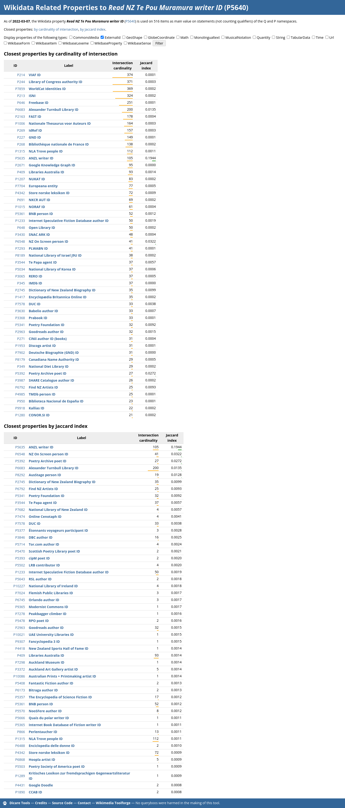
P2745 (20, 290)
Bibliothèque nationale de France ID (59, 144)
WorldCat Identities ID (47, 88)
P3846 (20, 537)
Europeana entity (43, 186)
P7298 (20, 662)
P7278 (20, 613)
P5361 (20, 213)
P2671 (20, 165)
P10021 (19, 634)
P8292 (20, 475)
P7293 (20, 248)
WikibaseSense (139, 43)
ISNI (32, 95)
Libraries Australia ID (46, 172)
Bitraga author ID (43, 690)
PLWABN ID (38, 248)
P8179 (20, 359)
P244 (21, 81)
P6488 (20, 745)
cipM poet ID (39, 558)
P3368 (20, 318)
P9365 (20, 607)
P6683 (20, 109)
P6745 (20, 600)
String (280, 37)
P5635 (20, 158)
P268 (21, 144)
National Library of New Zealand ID (58, 509)
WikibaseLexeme (76, 43)
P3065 (20, 276)
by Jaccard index (92, 29)
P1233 (20, 220)
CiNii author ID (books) (48, 338)
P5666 (20, 718)
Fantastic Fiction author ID (51, 683)
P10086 (19, 676)
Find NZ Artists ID (43, 387)
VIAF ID (35, 75)
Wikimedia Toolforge (113, 803)
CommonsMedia (86, 37)
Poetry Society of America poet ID (57, 766)
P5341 (20, 324)
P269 (21, 130)
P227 (21, 137)
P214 (21, 75)
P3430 (20, 234)
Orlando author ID (44, 600)
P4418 (20, 648)
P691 (21, 200)
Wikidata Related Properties (51, 7)
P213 (21, 95)
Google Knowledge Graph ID (52, 165)
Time (319, 37)
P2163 (20, 116)
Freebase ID (38, 102)
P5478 (20, 620)
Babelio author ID (43, 311)
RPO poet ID (39, 620)
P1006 (20, 123)
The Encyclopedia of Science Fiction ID (60, 697)
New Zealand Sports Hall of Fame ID (58, 648)
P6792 (20, 387)
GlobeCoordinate (161, 37)
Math (184, 37)
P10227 (19, 586)
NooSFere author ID (45, 711)
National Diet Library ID (49, 366)
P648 (21, 227)
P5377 (20, 530)
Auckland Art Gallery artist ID (53, 669)
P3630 (20, 311)
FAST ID (35, 116)
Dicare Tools (20, 803)
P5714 (20, 544)
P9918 (20, 408)
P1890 (20, 792)
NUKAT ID (37, 179)
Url (331, 37)
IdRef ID (35, 130)
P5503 (20, 766)
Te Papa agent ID (43, 262)
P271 (21, 338)
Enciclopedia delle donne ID (52, 745)
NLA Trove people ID (46, 151)
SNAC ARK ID (39, 234)
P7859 (20, 88)
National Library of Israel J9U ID (55, 255)
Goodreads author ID (46, 331)
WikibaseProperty (108, 43)
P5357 (20, 697)
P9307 (20, 641)
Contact (84, 803)
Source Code (62, 803)
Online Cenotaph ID (45, 516)
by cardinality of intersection (56, 29)
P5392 (20, 373)
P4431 (20, 785)
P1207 (20, 179)
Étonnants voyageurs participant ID (58, 530)
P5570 (20, 711)
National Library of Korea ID (52, 269)
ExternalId (113, 37)
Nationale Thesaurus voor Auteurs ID (60, 123)
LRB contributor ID (44, 565)
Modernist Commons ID (48, 607)
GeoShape (134, 37)
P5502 (20, 565)
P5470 (20, 551)
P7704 (20, 186)
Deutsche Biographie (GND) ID (54, 352)
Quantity (263, 37)
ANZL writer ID (41, 158)
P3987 (20, 380)
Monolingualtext (207, 37)
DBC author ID (40, 537)
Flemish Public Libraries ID (51, 593)
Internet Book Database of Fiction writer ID (65, 725)
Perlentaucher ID (43, 731)
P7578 (20, 304)
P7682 (20, 509)
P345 (21, 283)
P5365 (20, 725)
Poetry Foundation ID (46, 324)
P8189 (20, 255)
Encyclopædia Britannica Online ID (57, 297)
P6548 (20, 241)
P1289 (20, 776)
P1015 (20, 206)
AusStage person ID (45, 475)
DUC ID (34, 304)
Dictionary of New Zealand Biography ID (62, 290)
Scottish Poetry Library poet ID (54, 551)
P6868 (20, 759)
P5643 (20, 579)
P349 (21, 366)
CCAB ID (35, 792)
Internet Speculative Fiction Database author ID (69, 220)
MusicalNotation (238, 37)
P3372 (20, 669)
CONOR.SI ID (39, 415)
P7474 (20, 516)
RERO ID (35, 276)
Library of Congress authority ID (55, 81)
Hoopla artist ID (42, 759)
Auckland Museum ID (46, 662)
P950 (21, 401)
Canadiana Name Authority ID (54, 359)
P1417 (20, 297)
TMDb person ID (42, 394)
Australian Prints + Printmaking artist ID (62, 676)
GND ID (35, 137)
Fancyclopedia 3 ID (44, 641)
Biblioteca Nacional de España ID (56, 401)
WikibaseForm (19, 43)
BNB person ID (41, 213)
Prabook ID (38, 318)
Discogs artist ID (42, 345)
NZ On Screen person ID (48, 241)
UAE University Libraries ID (51, 634)
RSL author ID (40, 579)
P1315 (20, 151)
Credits (41, 803)
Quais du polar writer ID (49, 718)
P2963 (20, 331)
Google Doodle (41, 785)
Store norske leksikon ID (49, 193)
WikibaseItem (46, 43)
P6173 (20, 690)
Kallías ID (36, 408)
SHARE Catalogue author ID (51, 380)
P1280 (20, 415)
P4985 (20, 394)
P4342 (20, 193)
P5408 (20, 683)
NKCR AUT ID (39, 200)
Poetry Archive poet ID (47, 373)
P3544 (20, 262)
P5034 (20, 269)
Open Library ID (42, 227)
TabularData (300, 37)
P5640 (130, 21)
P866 (21, 731)
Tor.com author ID (44, 544)
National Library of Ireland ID (53, 586)
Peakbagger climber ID (47, 613)
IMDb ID (35, 283)
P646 (21, 102)
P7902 (20, 352)
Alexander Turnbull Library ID (53, 109)
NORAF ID (37, 206)
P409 (21, 172)
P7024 (20, 593)
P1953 (20, 345)
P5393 (20, 558)
